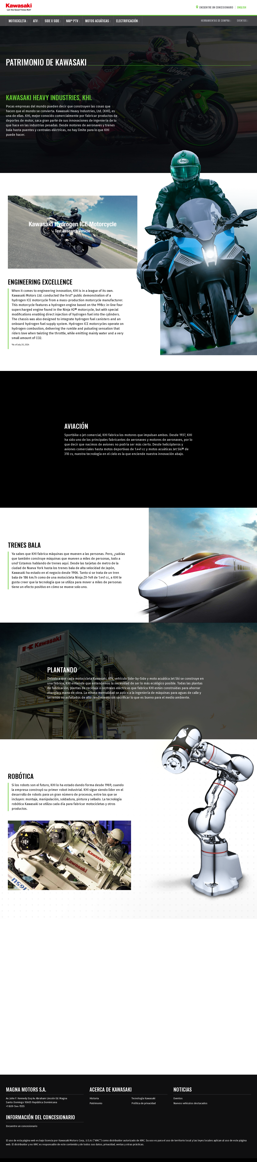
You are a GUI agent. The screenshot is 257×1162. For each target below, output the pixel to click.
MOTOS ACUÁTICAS (98, 20)
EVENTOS (242, 20)
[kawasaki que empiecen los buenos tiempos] (19, 7)
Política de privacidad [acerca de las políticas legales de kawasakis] (143, 1103)
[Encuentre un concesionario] (215, 7)
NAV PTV (73, 20)
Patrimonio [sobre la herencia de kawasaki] (96, 1103)
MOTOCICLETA (18, 20)
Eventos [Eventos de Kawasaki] (178, 1098)
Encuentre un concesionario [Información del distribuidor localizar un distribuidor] (21, 1126)
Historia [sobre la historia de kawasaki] (94, 1098)
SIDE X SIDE (53, 20)
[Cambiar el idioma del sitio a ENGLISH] (242, 7)
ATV (36, 20)
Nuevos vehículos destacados (190, 1103)
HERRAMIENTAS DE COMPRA (216, 20)
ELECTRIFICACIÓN (128, 20)
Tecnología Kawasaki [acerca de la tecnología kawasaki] (143, 1098)
